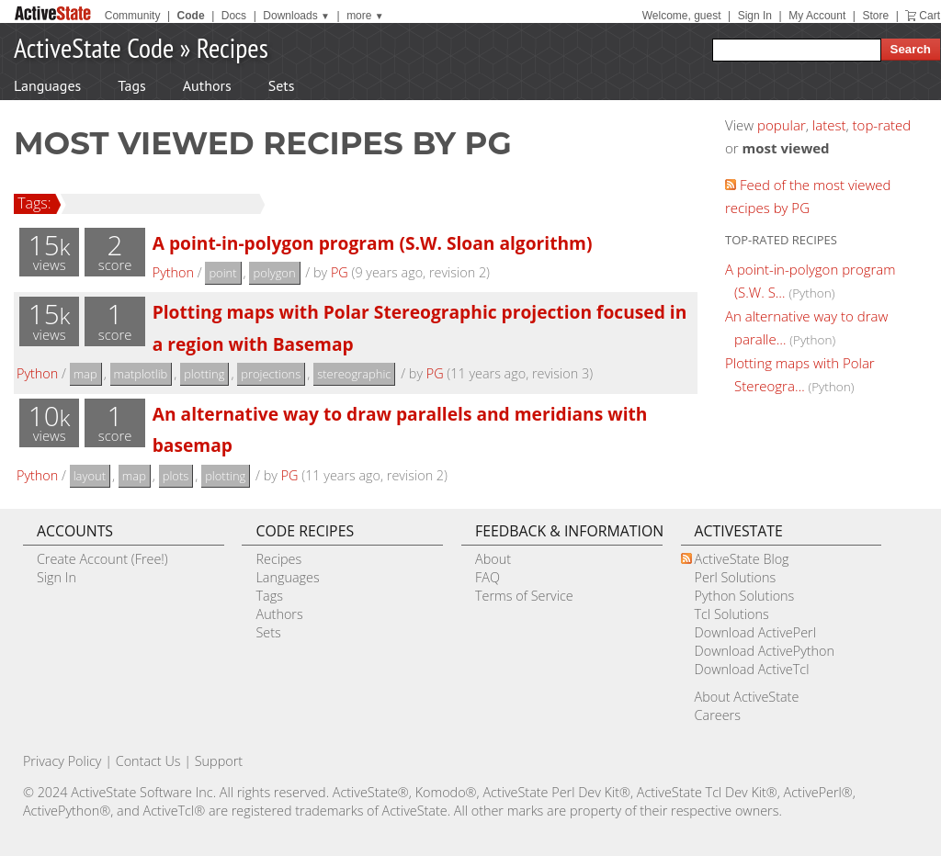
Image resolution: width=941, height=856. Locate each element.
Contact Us (148, 761)
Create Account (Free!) (102, 559)
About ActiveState (747, 696)
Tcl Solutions (732, 614)
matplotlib (141, 374)
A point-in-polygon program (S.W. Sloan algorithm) (373, 243)
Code (191, 15)
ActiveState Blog (742, 559)
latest (829, 125)
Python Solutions (745, 595)
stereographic (354, 374)
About (493, 559)
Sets (281, 85)
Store (875, 15)
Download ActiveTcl (752, 669)
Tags (131, 85)
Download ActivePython (764, 650)
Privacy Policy (62, 761)
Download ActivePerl (755, 632)
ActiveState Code (94, 47)
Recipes (232, 47)
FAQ (487, 577)
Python (173, 272)
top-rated (882, 125)
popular (781, 125)
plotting (204, 374)
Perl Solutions (736, 577)
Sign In (755, 15)
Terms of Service (524, 595)
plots (176, 475)
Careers (718, 715)
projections (270, 374)
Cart (929, 15)
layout (90, 475)
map (85, 374)
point (222, 273)
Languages (47, 85)
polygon (274, 273)
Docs (233, 15)
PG (339, 272)
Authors (207, 85)
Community (133, 15)
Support (219, 761)
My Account (816, 15)
